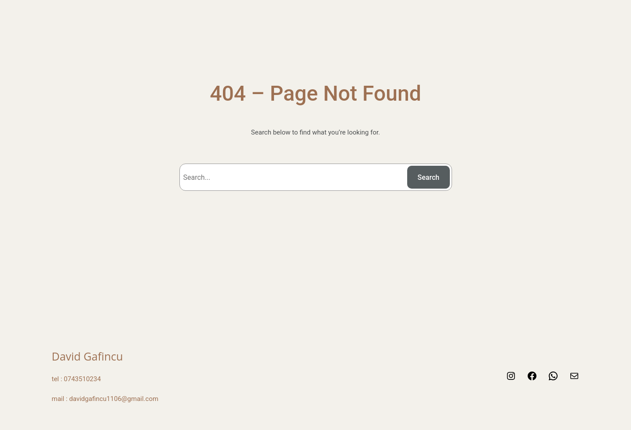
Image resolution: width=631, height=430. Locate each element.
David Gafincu (87, 356)
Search (429, 177)
